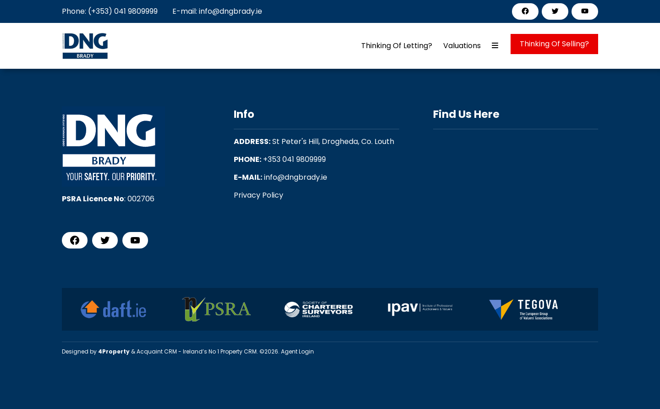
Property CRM (238, 351)
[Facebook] (525, 11)
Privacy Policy (258, 195)
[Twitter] (555, 11)
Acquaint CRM (157, 351)
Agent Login (297, 351)
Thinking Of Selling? (554, 44)
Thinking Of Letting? (396, 45)
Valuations (462, 45)
